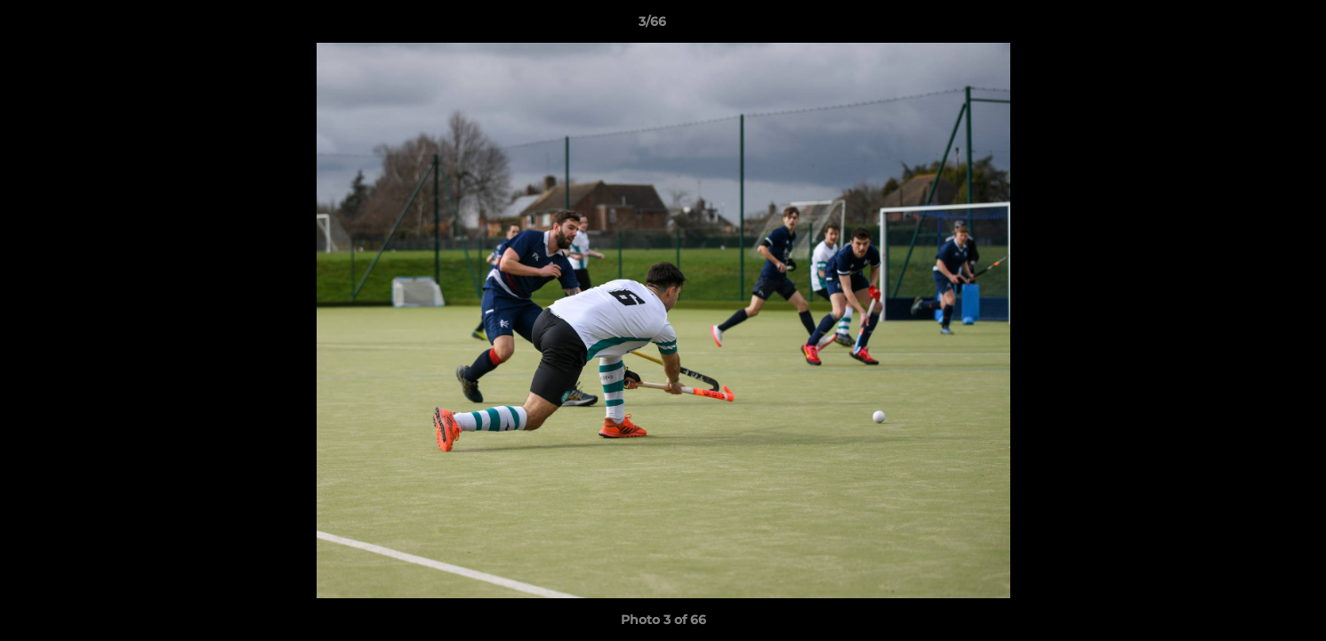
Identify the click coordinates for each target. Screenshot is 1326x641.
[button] (1251, 26)
